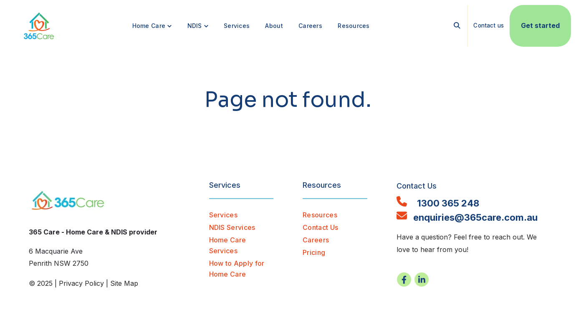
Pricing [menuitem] (314, 252)
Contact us (488, 26)
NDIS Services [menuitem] (232, 227)
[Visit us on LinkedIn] (421, 279)
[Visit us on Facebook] (404, 279)
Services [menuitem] (223, 215)
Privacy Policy (81, 283)
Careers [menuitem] (316, 240)
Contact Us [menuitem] (320, 227)
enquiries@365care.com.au (467, 217)
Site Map (124, 283)
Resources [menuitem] (320, 215)
